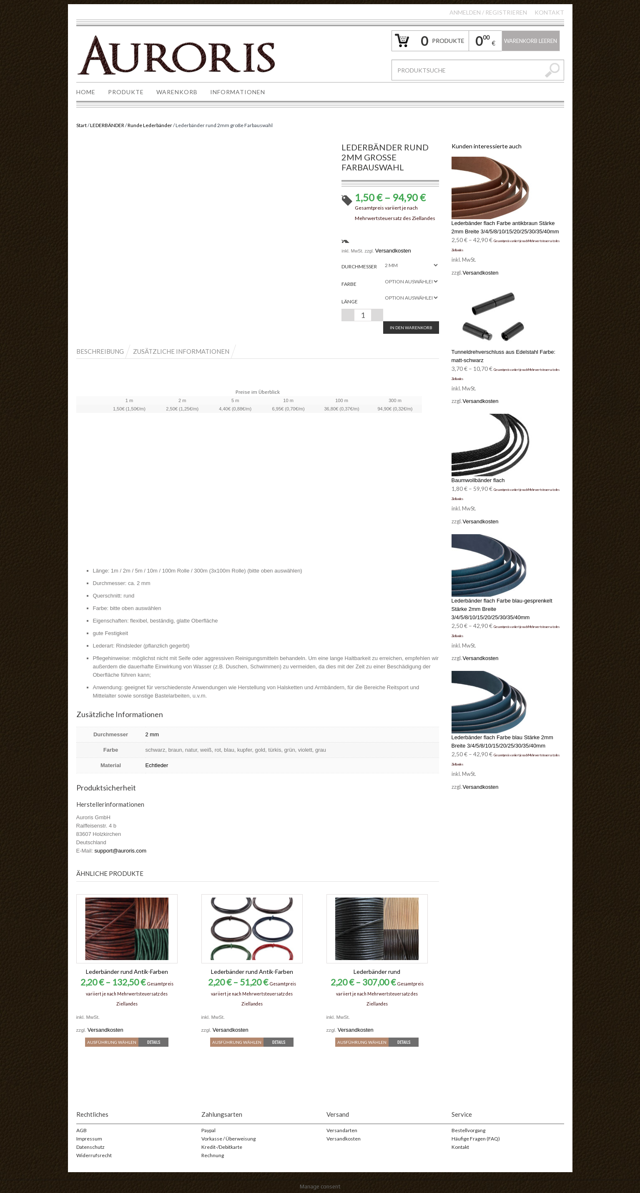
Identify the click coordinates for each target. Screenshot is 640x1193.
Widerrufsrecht (94, 1155)
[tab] (104, 351)
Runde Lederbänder (150, 125)
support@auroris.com (120, 851)
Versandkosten (393, 251)
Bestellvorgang (468, 1130)
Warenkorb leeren (530, 41)
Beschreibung (100, 351)
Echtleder (157, 765)
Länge (349, 301)
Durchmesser (359, 266)
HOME (85, 91)
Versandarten (341, 1130)
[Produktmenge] (362, 315)
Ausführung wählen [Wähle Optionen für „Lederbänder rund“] (362, 1042)
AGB (81, 1130)
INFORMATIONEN (237, 91)
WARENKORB (177, 91)
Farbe (348, 284)
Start (81, 125)
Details (153, 1042)
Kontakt (549, 12)
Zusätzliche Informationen (181, 351)
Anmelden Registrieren (488, 12)
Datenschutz (90, 1147)
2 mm (152, 734)
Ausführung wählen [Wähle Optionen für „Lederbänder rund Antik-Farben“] (111, 1042)
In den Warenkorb (411, 327)
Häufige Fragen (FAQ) (476, 1138)
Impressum (89, 1138)
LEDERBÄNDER (107, 125)
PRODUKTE (126, 91)
